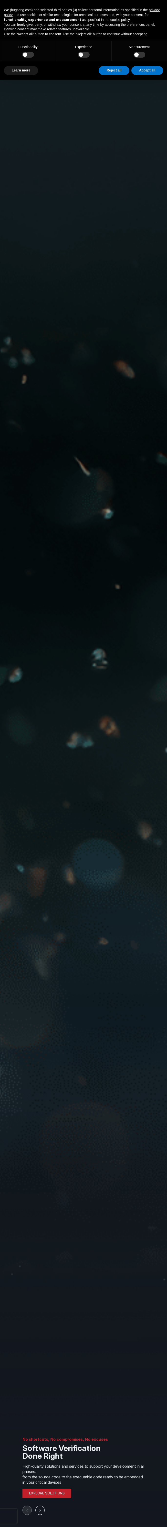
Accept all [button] (147, 70)
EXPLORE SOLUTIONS (47, 1493)
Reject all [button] (113, 70)
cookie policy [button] (120, 20)
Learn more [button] (21, 70)
